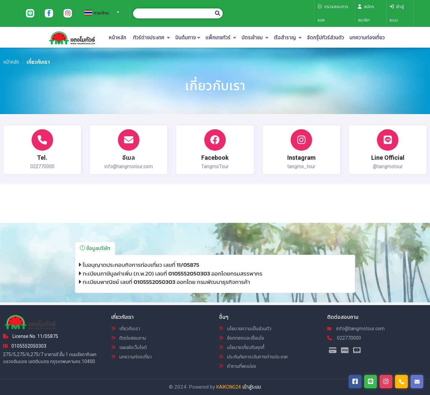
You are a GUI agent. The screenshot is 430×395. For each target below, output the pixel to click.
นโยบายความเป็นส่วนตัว (245, 328)
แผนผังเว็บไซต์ (129, 347)
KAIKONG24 (228, 387)
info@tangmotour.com (356, 328)
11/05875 (188, 264)
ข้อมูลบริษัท (95, 248)
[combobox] (100, 10)
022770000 (344, 338)
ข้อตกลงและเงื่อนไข (241, 338)
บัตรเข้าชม (255, 38)
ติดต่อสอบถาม (128, 338)
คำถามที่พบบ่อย (237, 366)
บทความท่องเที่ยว (367, 38)
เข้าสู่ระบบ (251, 387)
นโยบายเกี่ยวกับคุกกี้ (241, 347)
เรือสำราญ (288, 38)
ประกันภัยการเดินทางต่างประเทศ (253, 356)
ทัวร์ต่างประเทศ (151, 38)
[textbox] (100, 13)
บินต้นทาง (187, 38)
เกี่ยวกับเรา (125, 328)
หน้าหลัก (117, 38)
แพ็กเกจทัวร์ (221, 38)
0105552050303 (189, 273)
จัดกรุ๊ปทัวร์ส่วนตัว (325, 38)
